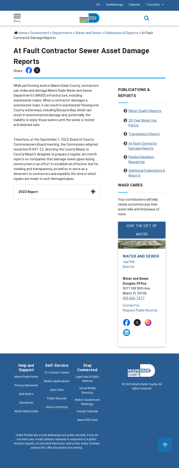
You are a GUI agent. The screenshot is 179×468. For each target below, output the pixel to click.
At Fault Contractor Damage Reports (142, 144)
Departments (62, 33)
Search (147, 18)
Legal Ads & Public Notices (87, 379)
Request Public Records (140, 310)
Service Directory (57, 407)
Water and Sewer (88, 33)
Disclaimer (26, 402)
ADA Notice (26, 394)
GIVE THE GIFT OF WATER (142, 230)
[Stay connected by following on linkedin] (127, 332)
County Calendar (87, 411)
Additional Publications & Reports (146, 171)
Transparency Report (144, 134)
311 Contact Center (56, 372)
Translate (155, 4)
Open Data (57, 389)
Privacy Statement (26, 385)
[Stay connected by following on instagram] (149, 322)
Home (22, 33)
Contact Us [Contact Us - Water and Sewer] (131, 305)
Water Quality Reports (144, 111)
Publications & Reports (121, 33)
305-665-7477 (134, 298)
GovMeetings (114, 4)
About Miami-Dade (26, 411)
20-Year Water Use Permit (142, 121)
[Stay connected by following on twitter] (138, 322)
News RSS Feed (87, 420)
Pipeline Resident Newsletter (141, 158)
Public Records (57, 398)
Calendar (134, 4)
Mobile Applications (57, 381)
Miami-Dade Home (26, 376)
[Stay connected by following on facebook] (127, 322)
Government (39, 33)
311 (98, 4)
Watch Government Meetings (87, 402)
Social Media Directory (87, 390)
